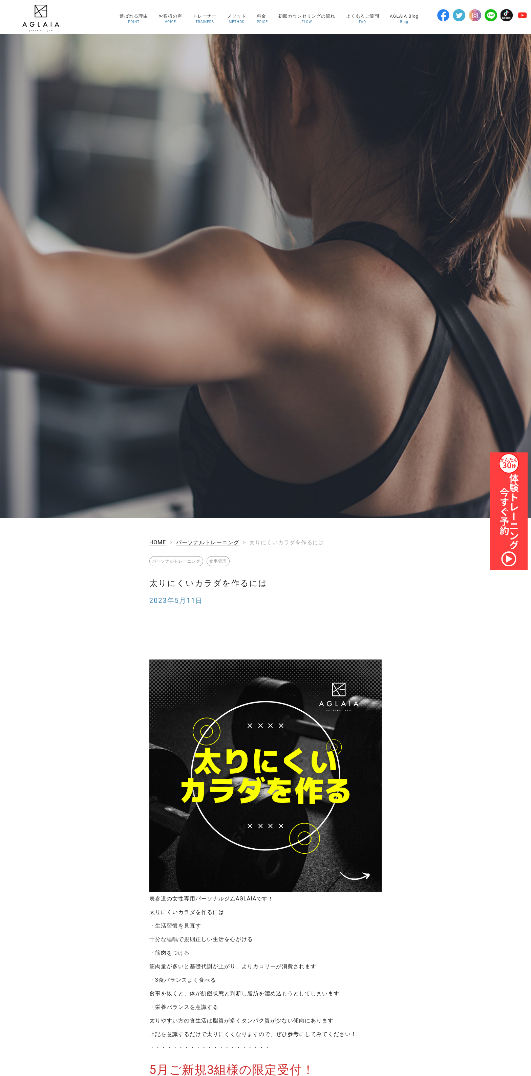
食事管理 (218, 561)
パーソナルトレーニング (207, 542)
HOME (157, 542)
